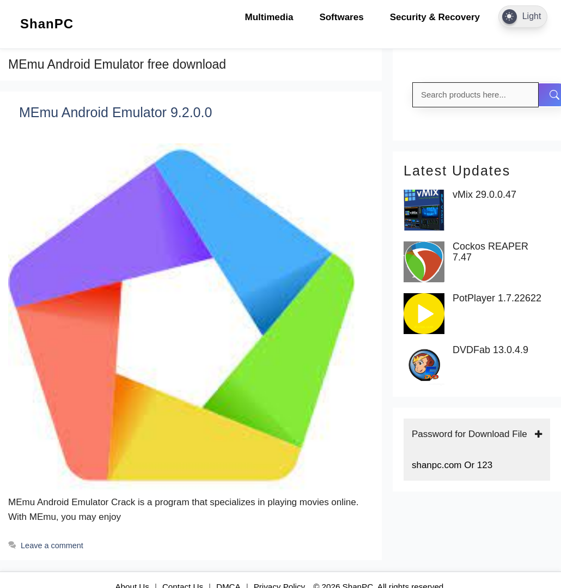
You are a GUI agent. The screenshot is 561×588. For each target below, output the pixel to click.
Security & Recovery (435, 17)
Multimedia (269, 17)
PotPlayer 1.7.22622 (497, 298)
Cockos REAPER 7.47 (490, 252)
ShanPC (47, 23)
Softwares (341, 17)
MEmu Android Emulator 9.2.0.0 (115, 112)
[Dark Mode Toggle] (522, 16)
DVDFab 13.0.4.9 (490, 350)
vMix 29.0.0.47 (484, 195)
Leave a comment (52, 545)
